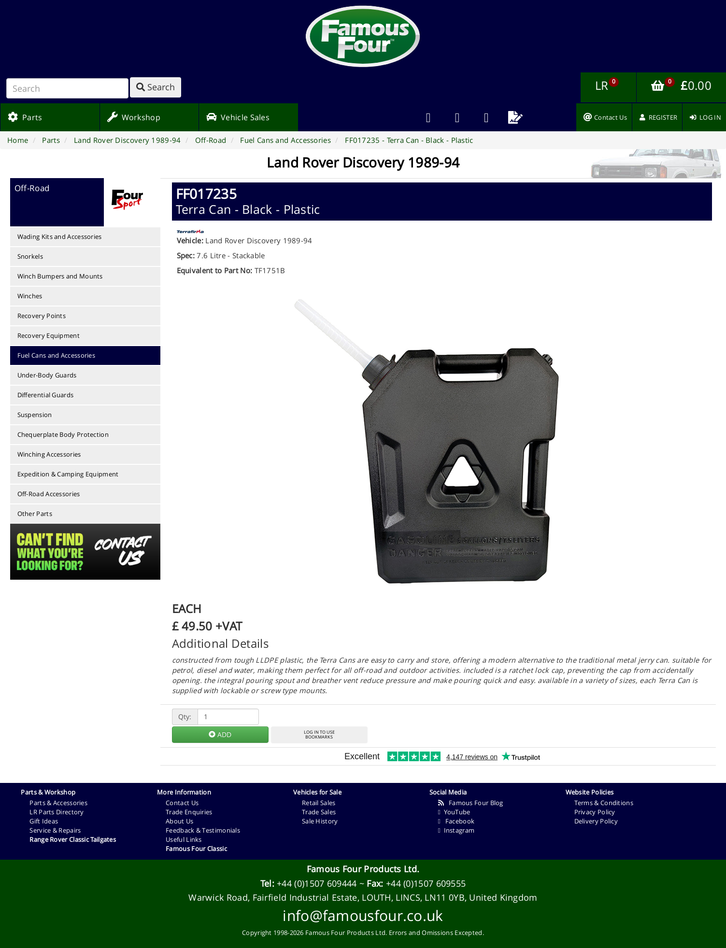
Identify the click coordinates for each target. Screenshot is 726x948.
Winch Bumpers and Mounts (60, 276)
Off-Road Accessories (48, 493)
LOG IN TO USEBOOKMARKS (319, 734)
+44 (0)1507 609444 (316, 883)
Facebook (456, 821)
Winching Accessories (49, 454)
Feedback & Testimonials (203, 830)
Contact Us (182, 802)
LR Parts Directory (56, 812)
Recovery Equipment (48, 335)
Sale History (320, 821)
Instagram (456, 830)
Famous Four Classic (196, 848)
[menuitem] (457, 117)
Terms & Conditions (603, 802)
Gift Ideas (43, 821)
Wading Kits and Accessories (59, 236)
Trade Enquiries (189, 812)
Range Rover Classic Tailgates (72, 839)
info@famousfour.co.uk (363, 915)
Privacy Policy (594, 812)
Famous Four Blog (470, 802)
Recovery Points (41, 315)
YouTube (454, 812)
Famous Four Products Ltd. (363, 869)
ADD (220, 734)
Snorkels (30, 256)
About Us (179, 821)
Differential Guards (45, 394)
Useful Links (184, 839)
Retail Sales (319, 802)
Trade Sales (319, 812)
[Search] (67, 88)
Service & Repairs (55, 830)
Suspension (34, 414)
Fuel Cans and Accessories (56, 355)
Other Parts (34, 513)
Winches (30, 296)
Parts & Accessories (58, 802)
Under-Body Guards (47, 375)
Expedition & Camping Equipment (68, 474)
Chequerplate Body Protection (63, 434)
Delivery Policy (596, 821)
